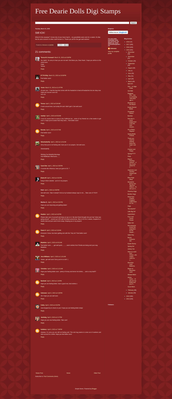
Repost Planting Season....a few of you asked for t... (132, 163)
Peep (129, 156)
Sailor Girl (131, 223)
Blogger (94, 389)
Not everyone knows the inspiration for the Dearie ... (132, 229)
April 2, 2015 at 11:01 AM (58, 256)
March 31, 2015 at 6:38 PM (62, 57)
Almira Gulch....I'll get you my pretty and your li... (132, 281)
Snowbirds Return (131, 112)
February (131, 290)
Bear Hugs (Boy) (131, 178)
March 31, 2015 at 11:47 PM (54, 87)
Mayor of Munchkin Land (131, 270)
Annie (43, 87)
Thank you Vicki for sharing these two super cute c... (132, 142)
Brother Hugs (132, 194)
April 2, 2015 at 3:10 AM (54, 230)
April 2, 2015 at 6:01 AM (54, 242)
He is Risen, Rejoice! (131, 130)
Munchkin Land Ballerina (131, 264)
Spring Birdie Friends (132, 134)
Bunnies (130, 116)
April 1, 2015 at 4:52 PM (55, 202)
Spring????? (131, 154)
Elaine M (43, 178)
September (131, 63)
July (129, 70)
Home (68, 373)
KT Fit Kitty (44, 75)
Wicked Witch (132, 274)
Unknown (44, 293)
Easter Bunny (132, 243)
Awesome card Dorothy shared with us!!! (132, 172)
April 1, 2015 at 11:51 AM (58, 142)
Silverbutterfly (45, 142)
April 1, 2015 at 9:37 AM (53, 130)
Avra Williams (45, 256)
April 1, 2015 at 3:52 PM (54, 178)
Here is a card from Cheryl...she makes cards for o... (132, 256)
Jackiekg (44, 317)
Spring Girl (131, 246)
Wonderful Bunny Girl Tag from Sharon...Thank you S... (132, 185)
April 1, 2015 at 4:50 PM (52, 190)
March (130, 81)
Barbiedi (43, 281)
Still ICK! (130, 84)
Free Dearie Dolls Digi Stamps (78, 11)
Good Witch (131, 287)
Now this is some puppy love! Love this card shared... (132, 123)
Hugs (129, 206)
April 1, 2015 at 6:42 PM (54, 214)
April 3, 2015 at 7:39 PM (54, 329)
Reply (42, 69)
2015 (128, 50)
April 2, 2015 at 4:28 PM (55, 293)
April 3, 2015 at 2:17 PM (54, 317)
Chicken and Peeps (131, 150)
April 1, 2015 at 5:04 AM (53, 103)
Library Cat (131, 249)
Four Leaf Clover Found (131, 218)
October (130, 61)
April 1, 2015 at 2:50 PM (55, 166)
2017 (128, 44)
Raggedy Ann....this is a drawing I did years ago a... (132, 97)
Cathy (43, 305)
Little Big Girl (131, 211)
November (131, 56)
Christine (44, 268)
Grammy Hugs (132, 191)
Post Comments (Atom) (51, 376)
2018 (128, 42)
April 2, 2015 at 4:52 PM (52, 305)
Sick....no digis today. (132, 87)
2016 (128, 47)
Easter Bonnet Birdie (132, 108)
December (131, 52)
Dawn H (43, 230)
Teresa (43, 103)
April (129, 79)
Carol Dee (44, 166)
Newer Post (39, 373)
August (130, 68)
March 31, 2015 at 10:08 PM (57, 75)
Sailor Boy (131, 235)
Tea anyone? (132, 209)
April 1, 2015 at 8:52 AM (53, 116)
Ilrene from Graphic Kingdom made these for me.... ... (132, 200)
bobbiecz (44, 329)
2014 (128, 296)
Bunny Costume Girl (131, 239)
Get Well (130, 91)
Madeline (44, 242)
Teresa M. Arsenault (47, 57)
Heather (43, 214)
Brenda (43, 130)
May (129, 76)
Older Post (97, 373)
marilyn (43, 116)
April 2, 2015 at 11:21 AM (55, 268)
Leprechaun (131, 214)
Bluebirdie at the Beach (132, 103)
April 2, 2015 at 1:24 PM (54, 281)
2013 (128, 299)
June (129, 73)
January (130, 293)
